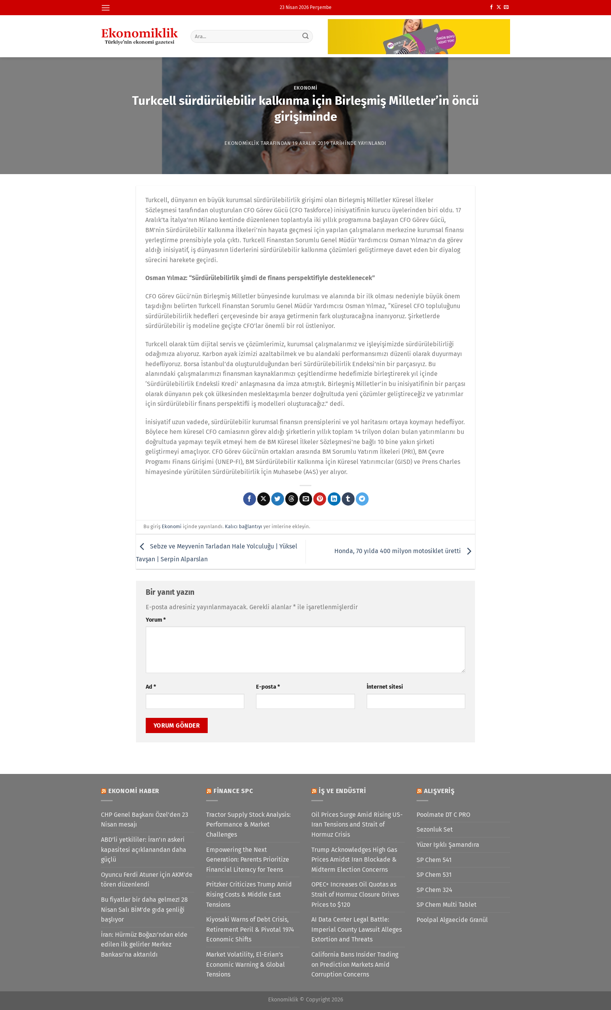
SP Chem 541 (434, 860)
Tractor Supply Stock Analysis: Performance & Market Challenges (248, 824)
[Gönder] (306, 36)
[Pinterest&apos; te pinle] (319, 499)
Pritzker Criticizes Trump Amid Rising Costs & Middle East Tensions (249, 894)
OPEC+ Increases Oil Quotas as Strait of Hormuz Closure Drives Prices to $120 (355, 894)
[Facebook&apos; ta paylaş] (249, 499)
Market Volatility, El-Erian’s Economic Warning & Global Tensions (245, 964)
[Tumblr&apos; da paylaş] (348, 499)
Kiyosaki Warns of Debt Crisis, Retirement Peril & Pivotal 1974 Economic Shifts (250, 929)
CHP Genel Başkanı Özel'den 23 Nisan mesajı (144, 819)
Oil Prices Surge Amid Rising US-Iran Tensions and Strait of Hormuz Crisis (357, 824)
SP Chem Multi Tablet (447, 904)
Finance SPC (233, 791)
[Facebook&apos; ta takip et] (491, 7)
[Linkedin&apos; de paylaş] (334, 499)
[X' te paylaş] (263, 499)
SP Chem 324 (434, 890)
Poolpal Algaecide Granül (452, 920)
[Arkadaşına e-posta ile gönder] (305, 499)
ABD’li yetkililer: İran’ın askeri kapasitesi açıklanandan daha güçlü (143, 849)
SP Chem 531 (434, 874)
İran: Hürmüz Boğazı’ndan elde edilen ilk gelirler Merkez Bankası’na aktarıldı (144, 944)
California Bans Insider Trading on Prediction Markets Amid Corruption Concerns (354, 964)
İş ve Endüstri (342, 791)
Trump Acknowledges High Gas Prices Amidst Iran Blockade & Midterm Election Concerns (354, 859)
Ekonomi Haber (133, 791)
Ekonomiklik (241, 143)
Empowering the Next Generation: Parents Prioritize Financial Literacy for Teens (247, 859)
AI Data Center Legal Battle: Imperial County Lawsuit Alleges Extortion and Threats (356, 929)
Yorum (156, 620)
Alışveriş (439, 791)
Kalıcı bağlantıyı (243, 526)
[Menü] (105, 7)
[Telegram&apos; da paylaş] (362, 499)
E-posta (268, 687)
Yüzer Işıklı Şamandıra (448, 844)
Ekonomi (306, 88)
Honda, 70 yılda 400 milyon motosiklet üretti (404, 551)
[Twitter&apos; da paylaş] (277, 499)
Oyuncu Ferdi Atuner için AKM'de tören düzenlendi (146, 879)
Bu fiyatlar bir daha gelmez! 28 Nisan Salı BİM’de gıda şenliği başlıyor (144, 909)
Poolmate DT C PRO (443, 814)
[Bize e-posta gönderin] (506, 7)
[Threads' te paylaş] (291, 499)
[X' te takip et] (498, 7)
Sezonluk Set (435, 829)
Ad (151, 687)
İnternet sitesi (385, 687)
